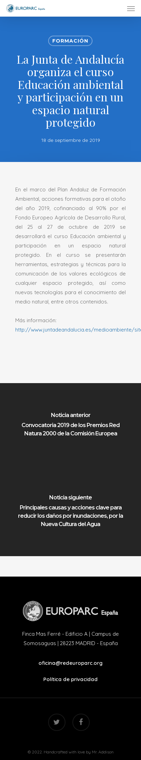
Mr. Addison (103, 751)
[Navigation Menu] (131, 8)
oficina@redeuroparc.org (70, 663)
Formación (70, 41)
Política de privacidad (70, 679)
